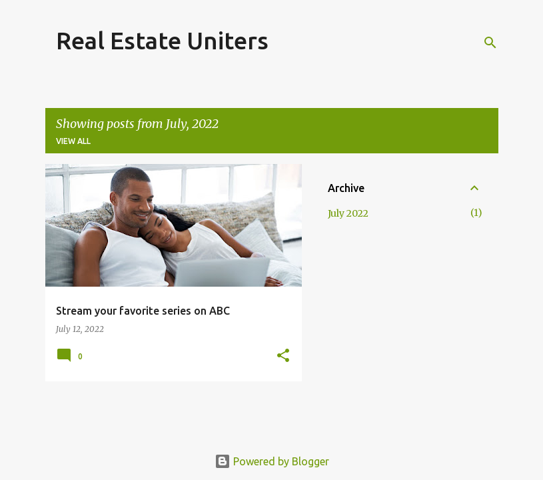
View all (73, 141)
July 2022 (348, 213)
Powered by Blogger (272, 461)
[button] (283, 356)
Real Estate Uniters (162, 40)
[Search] (490, 43)
